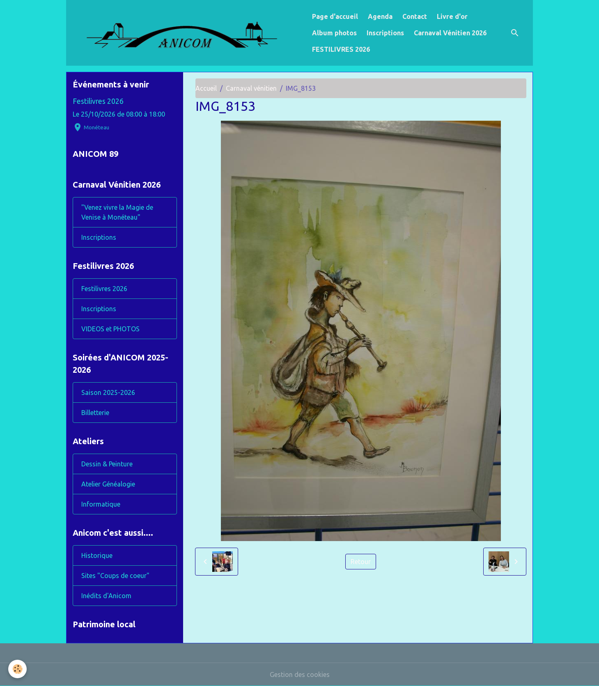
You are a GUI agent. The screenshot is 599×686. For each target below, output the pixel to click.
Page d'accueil (335, 16)
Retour (361, 561)
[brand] (187, 33)
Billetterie (95, 412)
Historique (96, 555)
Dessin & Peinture (107, 464)
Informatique (100, 504)
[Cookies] (17, 669)
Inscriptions (385, 33)
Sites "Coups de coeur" (115, 575)
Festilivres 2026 (98, 101)
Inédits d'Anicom (106, 595)
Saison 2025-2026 (108, 392)
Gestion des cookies (300, 674)
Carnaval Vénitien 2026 (450, 33)
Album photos (334, 33)
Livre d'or (452, 16)
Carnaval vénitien (251, 88)
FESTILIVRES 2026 (341, 49)
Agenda (380, 16)
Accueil (206, 88)
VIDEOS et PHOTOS (110, 329)
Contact (414, 16)
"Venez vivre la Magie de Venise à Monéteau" (117, 212)
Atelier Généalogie (108, 484)
